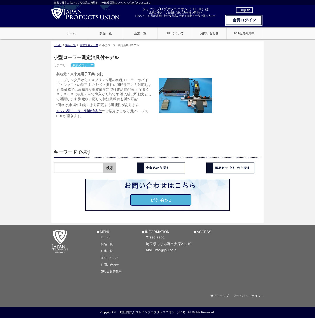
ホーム (105, 237)
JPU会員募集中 (111, 271)
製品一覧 (107, 244)
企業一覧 (107, 251)
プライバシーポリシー (248, 296)
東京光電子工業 (89, 45)
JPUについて (110, 258)
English (244, 10)
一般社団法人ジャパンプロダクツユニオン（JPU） (152, 312)
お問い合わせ (160, 200)
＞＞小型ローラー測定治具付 (79, 111)
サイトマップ (219, 296)
